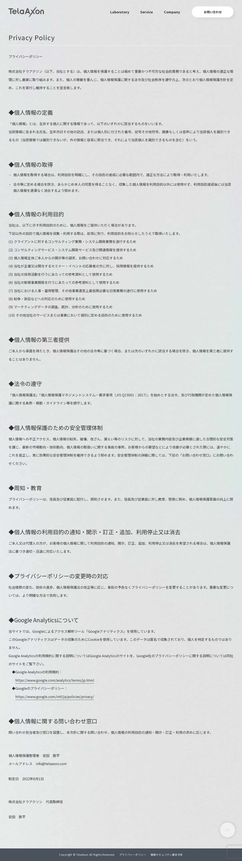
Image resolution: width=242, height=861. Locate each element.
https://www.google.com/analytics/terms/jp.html (54, 680)
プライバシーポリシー (132, 854)
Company (172, 11)
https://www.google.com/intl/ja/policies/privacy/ (54, 696)
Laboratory (119, 11)
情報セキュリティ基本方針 (167, 854)
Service (146, 11)
